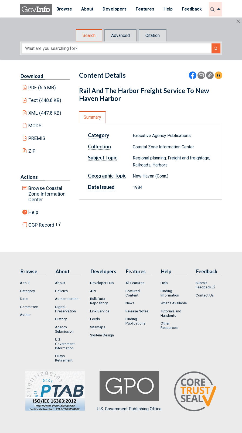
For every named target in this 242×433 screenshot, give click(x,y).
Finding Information (170, 293)
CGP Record (41, 225)
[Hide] (238, 21)
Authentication (67, 298)
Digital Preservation (65, 309)
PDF (42, 87)
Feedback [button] (192, 9)
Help (33, 212)
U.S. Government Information (65, 343)
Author (25, 314)
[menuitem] (64, 9)
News (129, 303)
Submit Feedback (203, 285)
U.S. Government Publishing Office (129, 391)
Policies (61, 291)
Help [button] (168, 9)
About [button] (87, 9)
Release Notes (136, 311)
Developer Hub (102, 283)
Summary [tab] (92, 117)
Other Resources (169, 325)
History (61, 319)
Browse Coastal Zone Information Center (47, 193)
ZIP (32, 151)
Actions (29, 177)
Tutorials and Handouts (171, 313)
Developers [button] (115, 9)
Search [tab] (89, 35)
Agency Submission (64, 329)
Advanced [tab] (120, 35)
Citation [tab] (152, 35)
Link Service (99, 311)
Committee (29, 307)
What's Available (174, 303)
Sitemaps (97, 327)
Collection (99, 146)
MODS (35, 125)
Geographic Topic (107, 176)
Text (44, 100)
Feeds (95, 319)
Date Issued (101, 187)
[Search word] (117, 48)
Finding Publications (135, 321)
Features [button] (145, 9)
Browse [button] (64, 9)
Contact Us (205, 295)
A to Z (25, 283)
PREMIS (36, 138)
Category (98, 135)
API (93, 291)
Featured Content (132, 293)
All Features (134, 283)
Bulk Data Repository (99, 300)
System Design (102, 335)
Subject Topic (102, 158)
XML (44, 113)
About (60, 283)
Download (32, 76)
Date (24, 298)
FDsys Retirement (64, 358)
